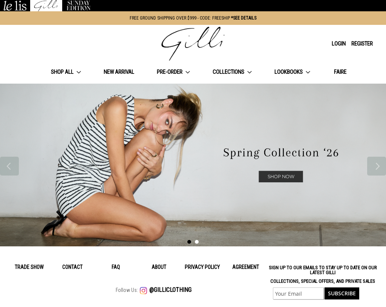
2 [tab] (197, 242)
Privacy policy (202, 267)
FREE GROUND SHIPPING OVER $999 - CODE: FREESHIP (193, 18)
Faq (116, 267)
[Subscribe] (342, 293)
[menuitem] (66, 72)
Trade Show (29, 267)
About (159, 267)
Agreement (245, 267)
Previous (9, 166)
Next (376, 166)
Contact (72, 267)
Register (362, 43)
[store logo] (193, 43)
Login (339, 43)
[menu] (193, 72)
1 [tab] (189, 242)
